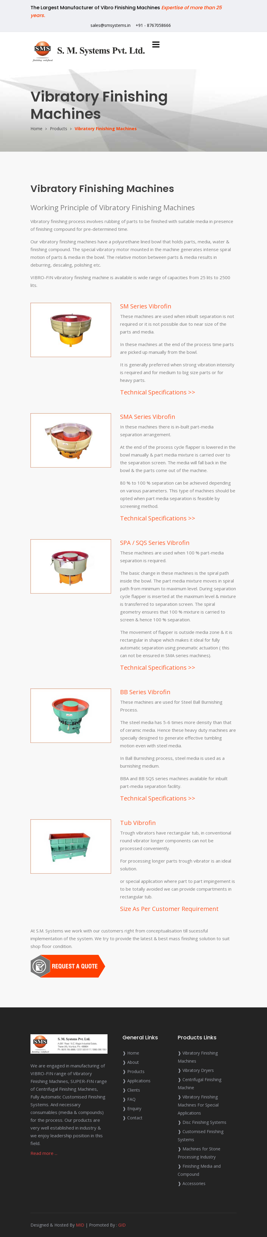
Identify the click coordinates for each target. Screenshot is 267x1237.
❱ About (130, 1062)
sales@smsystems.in (110, 25)
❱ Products (133, 1071)
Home (36, 128)
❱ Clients (131, 1090)
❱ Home (130, 1053)
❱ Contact (132, 1118)
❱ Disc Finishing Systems (202, 1122)
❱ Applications (136, 1081)
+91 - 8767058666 (153, 25)
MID (80, 1225)
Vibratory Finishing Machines (106, 128)
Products (58, 128)
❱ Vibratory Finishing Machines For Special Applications (198, 1105)
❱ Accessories (191, 1183)
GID (122, 1225)
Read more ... (43, 1153)
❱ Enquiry (131, 1108)
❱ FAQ (129, 1099)
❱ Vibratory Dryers (196, 1070)
